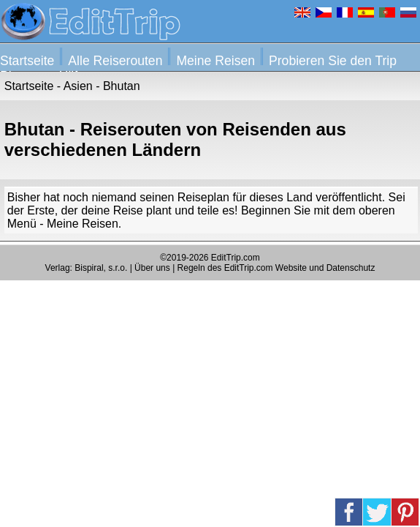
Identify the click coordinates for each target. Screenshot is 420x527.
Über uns (152, 268)
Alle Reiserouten (115, 60)
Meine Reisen (215, 60)
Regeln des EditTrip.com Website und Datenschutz (276, 268)
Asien (78, 86)
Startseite (27, 60)
